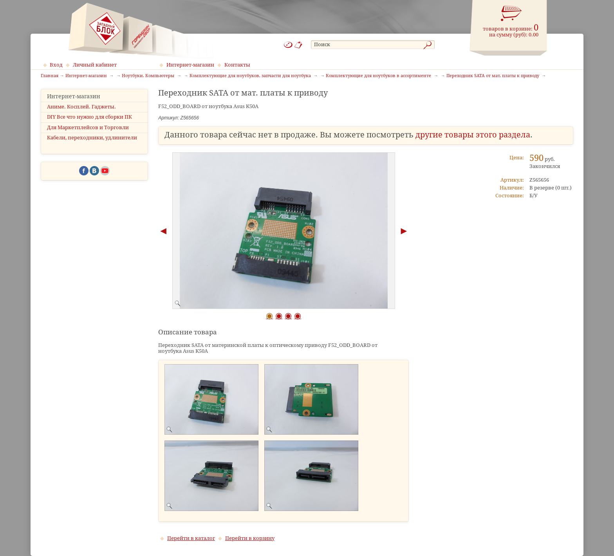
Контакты (237, 65)
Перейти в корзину (249, 538)
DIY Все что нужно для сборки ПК (89, 117)
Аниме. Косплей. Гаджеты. (81, 107)
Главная (49, 76)
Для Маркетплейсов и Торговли (88, 127)
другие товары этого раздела (472, 134)
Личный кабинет (95, 65)
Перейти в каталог (191, 538)
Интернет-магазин (190, 65)
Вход (56, 65)
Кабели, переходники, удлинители (92, 138)
